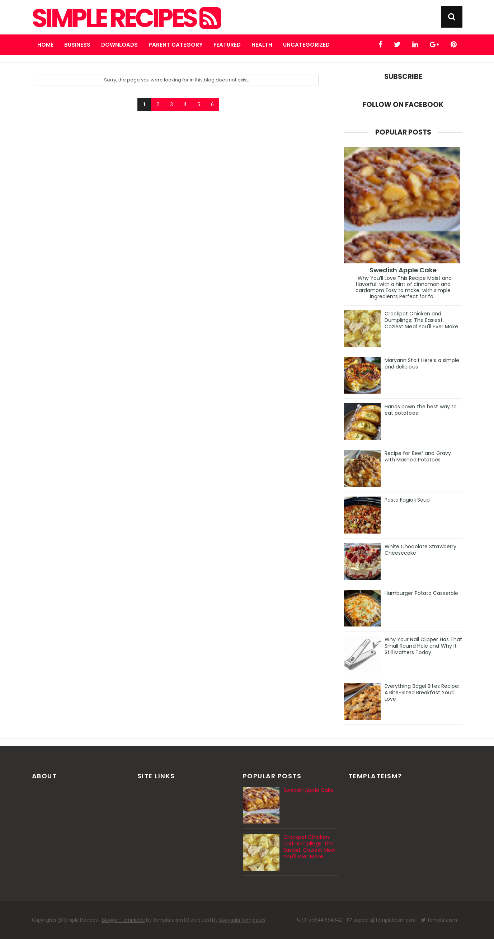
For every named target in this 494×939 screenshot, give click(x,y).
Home (45, 44)
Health (261, 44)
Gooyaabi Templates (242, 920)
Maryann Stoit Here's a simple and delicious (422, 363)
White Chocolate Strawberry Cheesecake (421, 550)
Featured (227, 44)
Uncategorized (306, 44)
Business (77, 44)
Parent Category (176, 44)
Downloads (119, 44)
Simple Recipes (125, 18)
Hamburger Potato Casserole (421, 593)
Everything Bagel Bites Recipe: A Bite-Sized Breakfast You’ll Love (422, 692)
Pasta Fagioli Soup (407, 499)
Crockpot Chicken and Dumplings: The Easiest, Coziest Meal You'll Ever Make (421, 320)
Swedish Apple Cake (403, 270)
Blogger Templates (123, 920)
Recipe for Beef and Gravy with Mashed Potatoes (418, 456)
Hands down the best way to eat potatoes (421, 410)
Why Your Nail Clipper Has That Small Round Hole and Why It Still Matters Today (423, 646)
